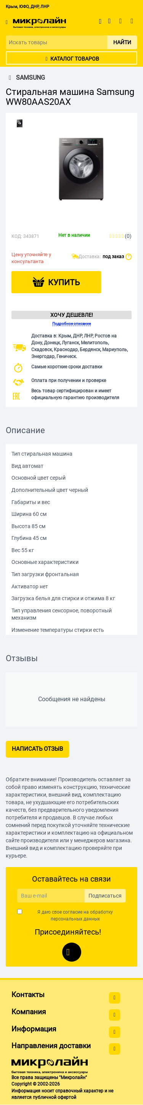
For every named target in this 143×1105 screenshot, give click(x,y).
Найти (122, 42)
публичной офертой (54, 1097)
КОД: (16, 236)
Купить (64, 282)
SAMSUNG (25, 77)
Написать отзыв (37, 748)
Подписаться (105, 896)
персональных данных (75, 919)
